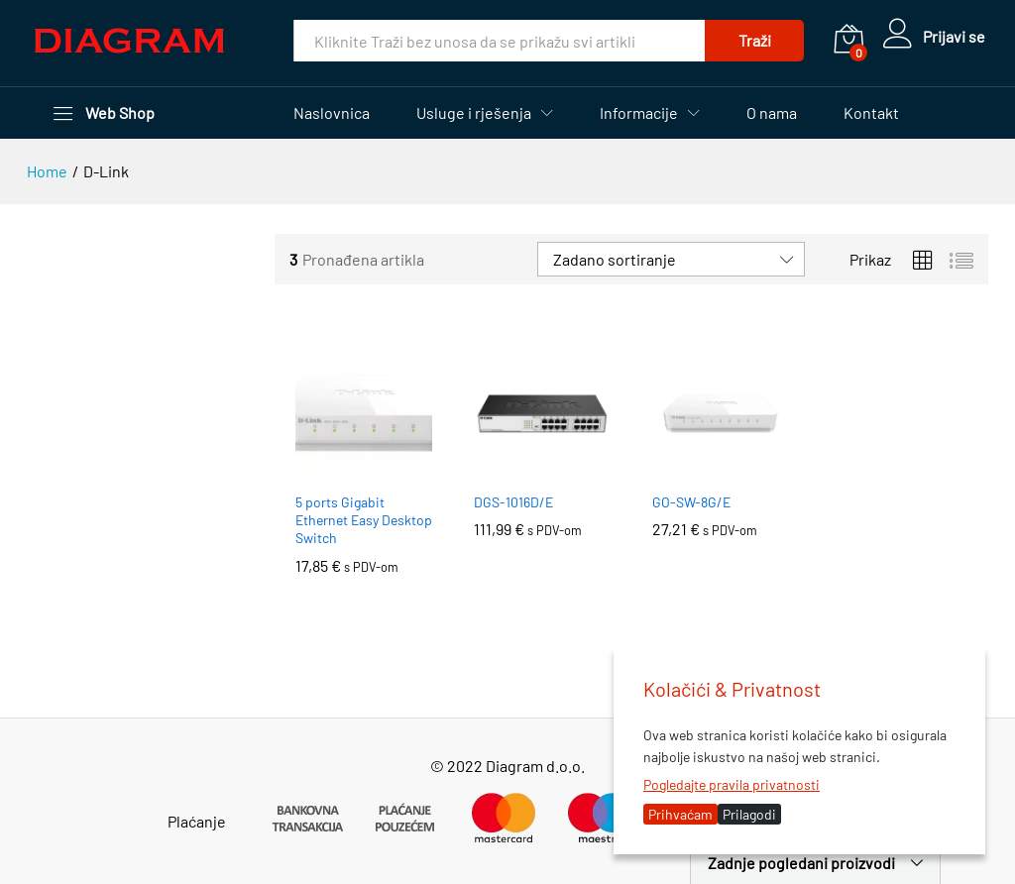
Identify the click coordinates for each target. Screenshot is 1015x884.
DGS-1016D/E (513, 502)
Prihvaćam (680, 814)
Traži (752, 40)
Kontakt (871, 113)
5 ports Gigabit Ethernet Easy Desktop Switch (363, 520)
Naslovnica (331, 113)
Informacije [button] (639, 113)
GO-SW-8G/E (691, 502)
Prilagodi (749, 814)
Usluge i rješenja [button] (473, 113)
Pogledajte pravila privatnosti (731, 784)
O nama (771, 113)
